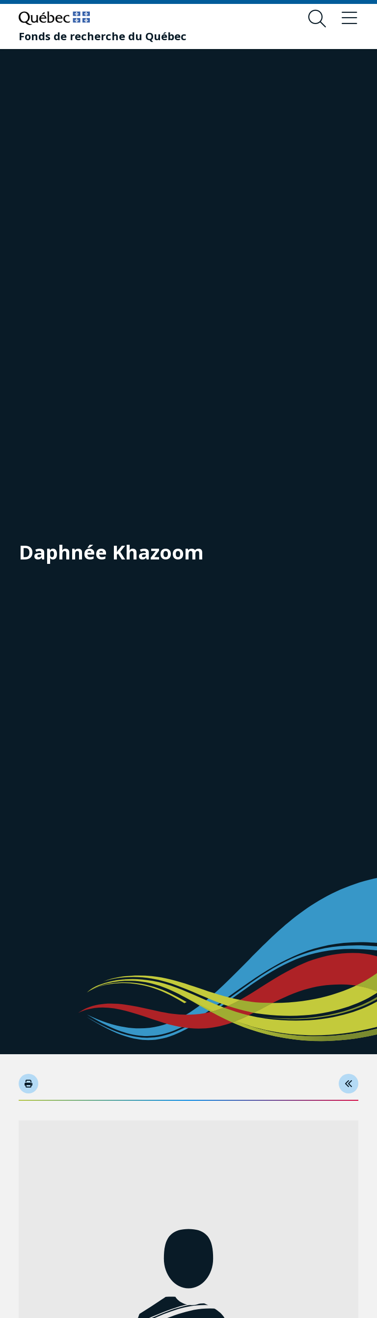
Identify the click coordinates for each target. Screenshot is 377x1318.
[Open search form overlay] (317, 18)
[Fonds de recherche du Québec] (103, 36)
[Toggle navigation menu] (349, 18)
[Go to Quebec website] (54, 18)
